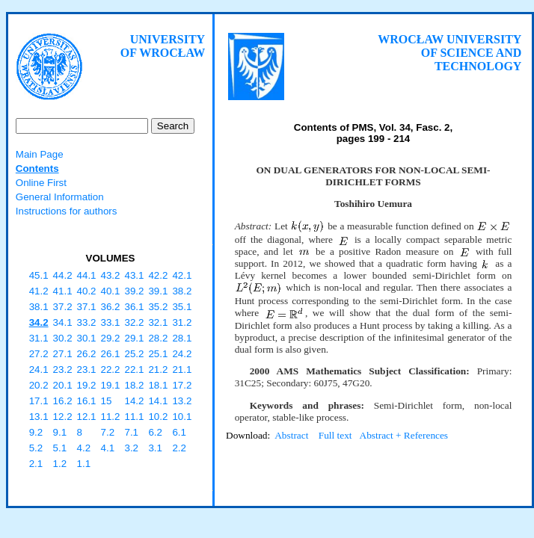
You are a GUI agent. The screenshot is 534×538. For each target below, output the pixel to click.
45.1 (39, 275)
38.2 (181, 291)
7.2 (108, 432)
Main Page (40, 154)
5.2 (36, 448)
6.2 (155, 432)
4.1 (108, 448)
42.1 (181, 275)
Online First (41, 182)
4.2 (84, 448)
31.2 (181, 322)
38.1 (39, 306)
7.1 (131, 432)
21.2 (158, 369)
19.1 (110, 385)
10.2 (158, 416)
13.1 (39, 416)
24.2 (181, 353)
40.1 (110, 291)
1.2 (60, 463)
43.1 (134, 275)
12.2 (63, 416)
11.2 (110, 416)
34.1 (63, 322)
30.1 (86, 338)
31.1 (39, 338)
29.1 (134, 338)
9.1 (60, 432)
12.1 (86, 416)
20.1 (63, 385)
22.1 (134, 369)
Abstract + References (404, 435)
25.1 (158, 353)
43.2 (110, 275)
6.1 (179, 432)
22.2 (110, 369)
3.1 (155, 448)
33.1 (110, 322)
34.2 (39, 322)
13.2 (181, 400)
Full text (335, 435)
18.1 (158, 385)
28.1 (181, 338)
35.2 (158, 306)
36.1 (134, 306)
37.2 (63, 306)
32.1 (158, 322)
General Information (60, 196)
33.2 (86, 322)
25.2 (134, 353)
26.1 (110, 353)
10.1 (181, 416)
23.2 (63, 369)
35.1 (181, 306)
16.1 (86, 400)
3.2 (131, 448)
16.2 (63, 400)
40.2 (86, 291)
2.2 (179, 448)
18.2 (134, 385)
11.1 (134, 416)
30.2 (63, 338)
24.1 (39, 369)
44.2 (63, 275)
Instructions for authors (66, 211)
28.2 (158, 338)
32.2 (134, 322)
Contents (37, 168)
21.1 (181, 369)
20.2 (39, 385)
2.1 (36, 463)
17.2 (181, 385)
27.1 (63, 353)
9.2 (36, 432)
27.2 (39, 353)
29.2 (110, 338)
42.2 (158, 275)
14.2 (134, 400)
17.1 (39, 400)
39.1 (158, 291)
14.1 (158, 400)
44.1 (86, 275)
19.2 (86, 385)
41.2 (39, 291)
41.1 (63, 291)
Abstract (291, 435)
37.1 (86, 306)
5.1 (60, 448)
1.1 (84, 463)
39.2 (134, 291)
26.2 (86, 353)
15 (106, 400)
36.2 (110, 306)
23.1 (86, 369)
